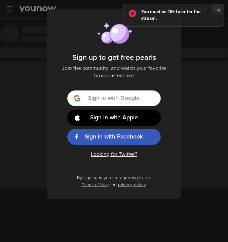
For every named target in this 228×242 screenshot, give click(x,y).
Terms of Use (95, 185)
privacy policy (132, 185)
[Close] (218, 10)
